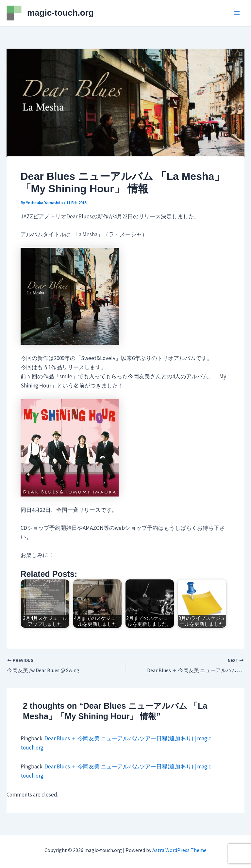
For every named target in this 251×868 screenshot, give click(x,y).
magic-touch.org (60, 13)
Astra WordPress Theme (179, 850)
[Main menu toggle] (237, 13)
